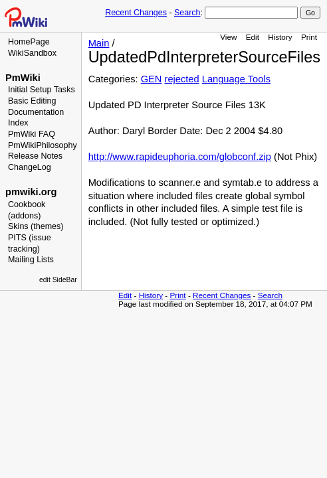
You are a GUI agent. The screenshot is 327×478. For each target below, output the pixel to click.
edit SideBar (58, 279)
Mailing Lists (31, 259)
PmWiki (23, 77)
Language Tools (236, 79)
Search (187, 12)
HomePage (29, 41)
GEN (151, 79)
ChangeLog (29, 167)
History (280, 37)
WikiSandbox (32, 53)
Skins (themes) (35, 226)
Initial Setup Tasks (41, 89)
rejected (182, 79)
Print (309, 37)
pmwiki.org (30, 192)
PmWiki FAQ (31, 134)
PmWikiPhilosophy (42, 145)
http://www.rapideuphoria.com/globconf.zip (179, 156)
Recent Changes (136, 12)
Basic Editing (32, 101)
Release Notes (35, 156)
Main (99, 43)
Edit (252, 37)
